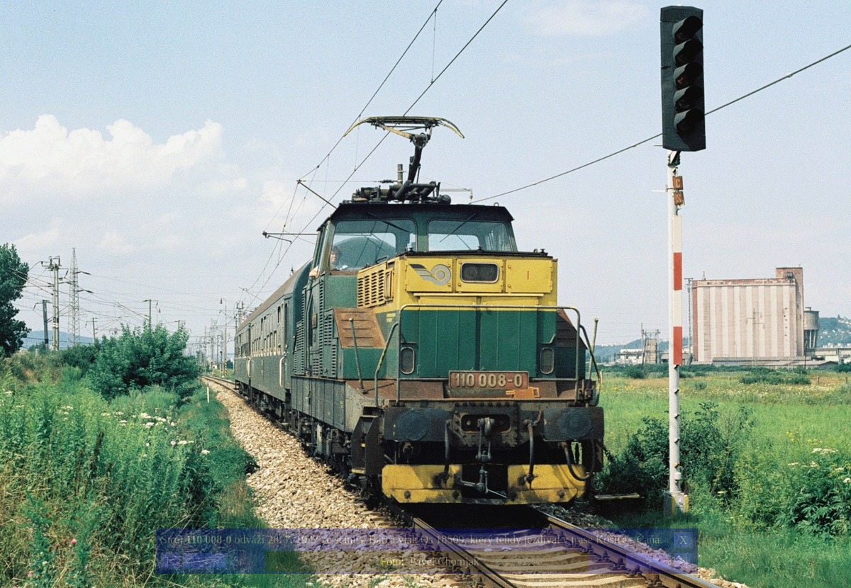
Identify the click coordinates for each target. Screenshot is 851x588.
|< (170, 561)
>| (683, 561)
